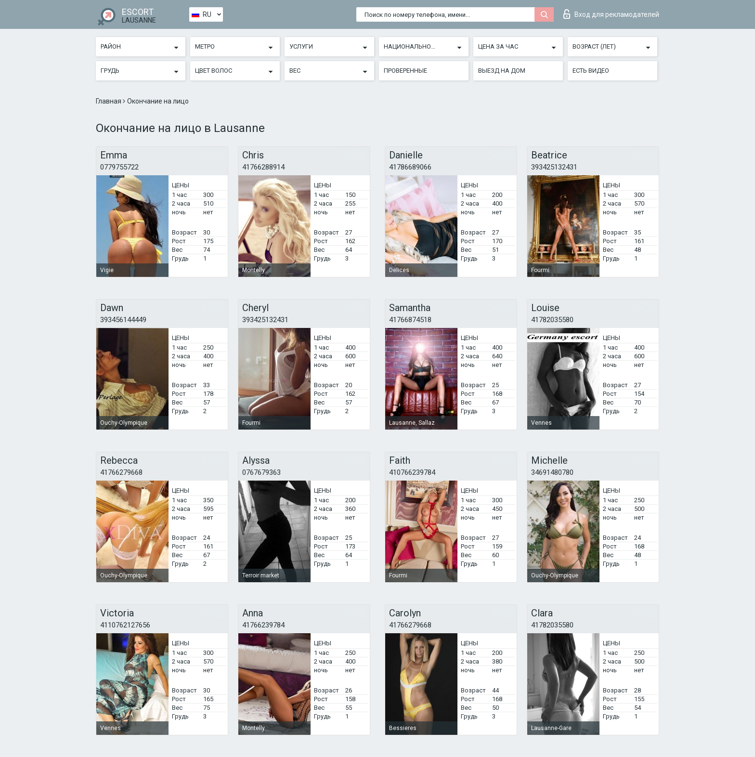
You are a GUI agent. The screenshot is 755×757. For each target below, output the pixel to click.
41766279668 (121, 472)
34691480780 (552, 472)
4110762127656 (125, 625)
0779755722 (119, 167)
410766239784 (412, 472)
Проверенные (405, 70)
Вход (611, 14)
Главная (109, 101)
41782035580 (552, 319)
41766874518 (410, 319)
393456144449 (123, 319)
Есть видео (591, 70)
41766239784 (263, 625)
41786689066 (410, 167)
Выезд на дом (501, 70)
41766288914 (263, 167)
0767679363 (261, 472)
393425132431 (554, 167)
